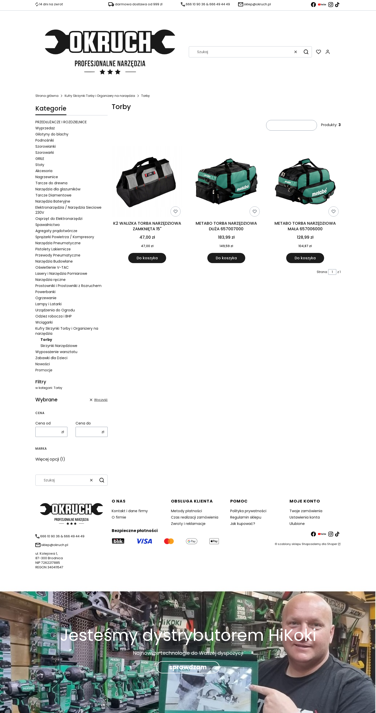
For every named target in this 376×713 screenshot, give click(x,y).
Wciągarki (44, 322)
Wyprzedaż (45, 128)
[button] (306, 52)
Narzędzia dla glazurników (57, 189)
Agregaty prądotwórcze (56, 230)
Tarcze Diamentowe (53, 195)
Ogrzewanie (45, 297)
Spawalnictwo (47, 224)
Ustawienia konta (305, 517)
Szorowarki (44, 152)
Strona (322, 272)
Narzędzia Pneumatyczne (58, 243)
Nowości (42, 364)
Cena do (83, 423)
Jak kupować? (242, 523)
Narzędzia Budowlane (54, 261)
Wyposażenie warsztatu (56, 351)
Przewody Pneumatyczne (57, 255)
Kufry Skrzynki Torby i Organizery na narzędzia (100, 96)
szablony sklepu (289, 544)
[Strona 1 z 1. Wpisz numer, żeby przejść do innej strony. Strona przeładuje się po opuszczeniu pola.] (332, 272)
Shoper (332, 544)
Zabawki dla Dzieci (51, 357)
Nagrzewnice (46, 176)
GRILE (39, 158)
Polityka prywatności (248, 510)
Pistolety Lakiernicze (53, 249)
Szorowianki (45, 146)
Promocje (43, 370)
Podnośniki (44, 140)
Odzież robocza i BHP (53, 316)
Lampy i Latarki (48, 304)
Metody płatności (186, 510)
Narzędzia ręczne (50, 279)
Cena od (43, 423)
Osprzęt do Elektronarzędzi (58, 218)
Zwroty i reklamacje (188, 523)
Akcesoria (43, 170)
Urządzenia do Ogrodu (55, 310)
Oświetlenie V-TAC (52, 267)
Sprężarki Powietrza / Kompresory (64, 236)
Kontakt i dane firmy (130, 510)
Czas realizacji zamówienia (194, 517)
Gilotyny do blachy (51, 134)
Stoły (39, 164)
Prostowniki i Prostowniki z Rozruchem (68, 285)
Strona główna (47, 96)
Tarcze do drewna (51, 183)
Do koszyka (147, 258)
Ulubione (297, 523)
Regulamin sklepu (245, 517)
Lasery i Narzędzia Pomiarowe (61, 273)
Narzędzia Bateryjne (52, 201)
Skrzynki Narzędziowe (58, 345)
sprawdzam (188, 667)
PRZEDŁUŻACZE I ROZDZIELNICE (61, 122)
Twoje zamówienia (306, 510)
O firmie (119, 517)
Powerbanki (45, 291)
